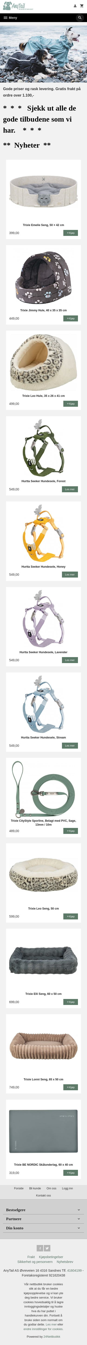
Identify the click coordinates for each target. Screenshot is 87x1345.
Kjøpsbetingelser (51, 1257)
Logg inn (67, 1188)
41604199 (74, 1270)
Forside (19, 1188)
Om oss (51, 1188)
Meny (10, 18)
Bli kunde (35, 1188)
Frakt (31, 1257)
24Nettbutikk (52, 1336)
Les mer (52, 1324)
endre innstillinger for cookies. (44, 1329)
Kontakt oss (43, 1195)
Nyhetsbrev (65, 1262)
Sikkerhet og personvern (35, 1262)
